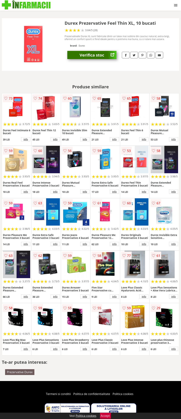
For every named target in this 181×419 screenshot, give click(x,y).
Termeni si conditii (58, 394)
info (26, 139)
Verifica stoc (98, 55)
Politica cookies (123, 394)
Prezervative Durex (20, 372)
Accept (105, 416)
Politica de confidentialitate (91, 394)
